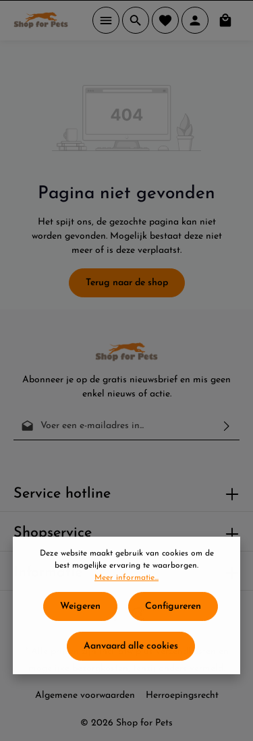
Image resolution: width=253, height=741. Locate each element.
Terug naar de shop (127, 283)
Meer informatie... (126, 585)
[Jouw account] (194, 20)
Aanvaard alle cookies (131, 654)
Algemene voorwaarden (85, 695)
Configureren (173, 614)
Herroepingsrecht (182, 695)
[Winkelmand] (225, 20)
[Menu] (105, 20)
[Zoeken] (135, 20)
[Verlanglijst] (165, 20)
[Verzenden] (227, 426)
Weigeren (80, 614)
